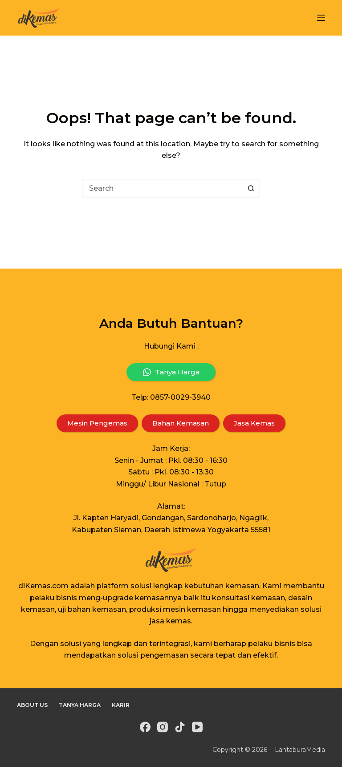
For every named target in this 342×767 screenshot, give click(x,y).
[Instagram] (162, 727)
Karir (121, 705)
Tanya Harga (80, 705)
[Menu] (321, 18)
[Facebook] (145, 727)
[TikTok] (180, 727)
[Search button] (251, 188)
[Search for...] (162, 188)
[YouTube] (197, 727)
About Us (32, 705)
